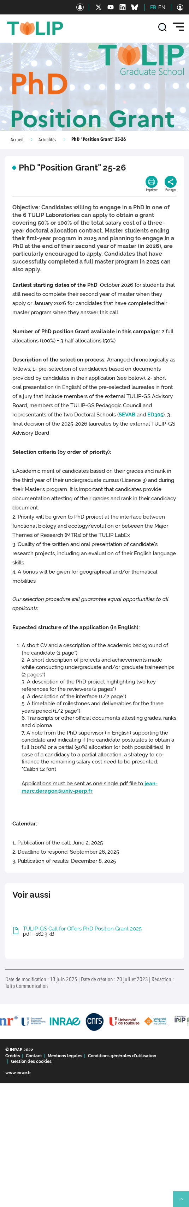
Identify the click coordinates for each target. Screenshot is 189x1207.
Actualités (47, 139)
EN (161, 7)
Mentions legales (65, 1055)
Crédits (12, 1055)
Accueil (17, 139)
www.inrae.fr (18, 1072)
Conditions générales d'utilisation (122, 1055)
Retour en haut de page (184, 1202)
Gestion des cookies (31, 1061)
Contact (34, 1055)
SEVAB (127, 414)
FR (153, 7)
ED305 (155, 414)
